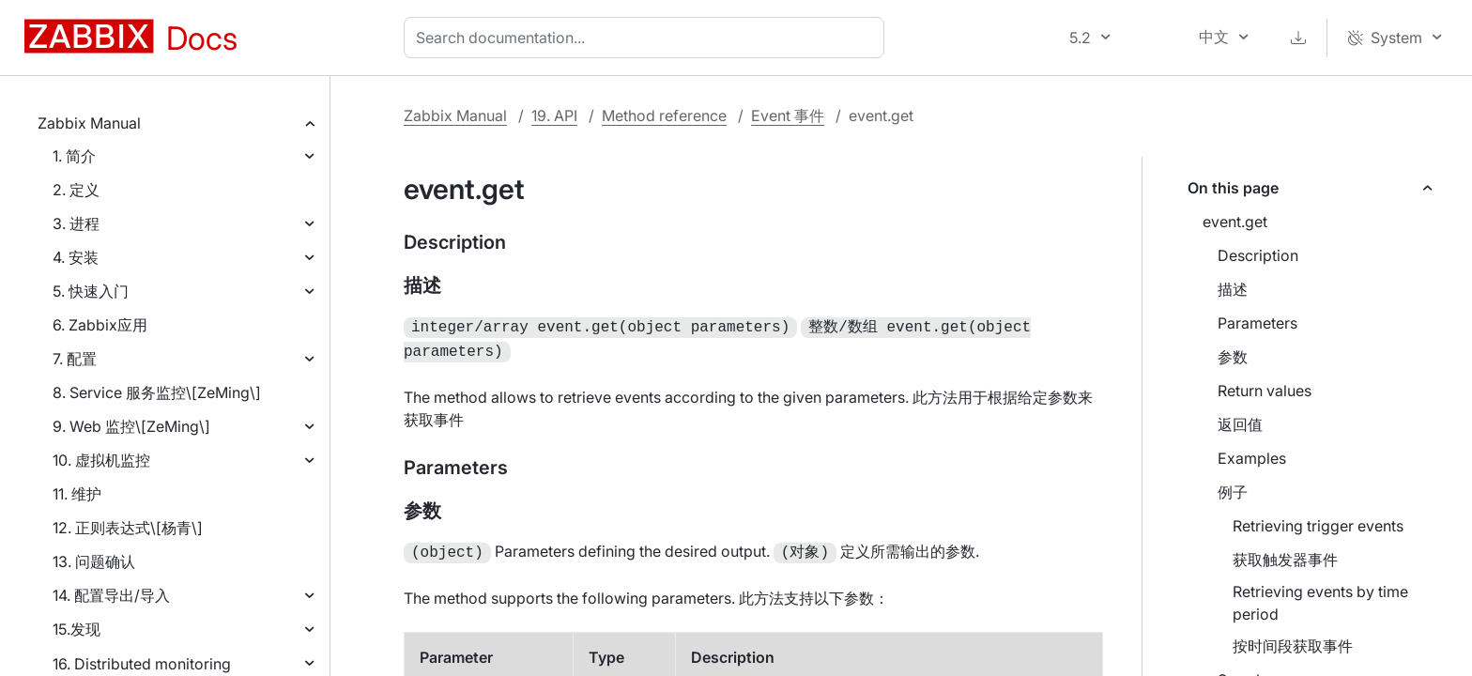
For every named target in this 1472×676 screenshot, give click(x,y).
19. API (554, 115)
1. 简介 (74, 155)
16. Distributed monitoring (142, 663)
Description (1258, 255)
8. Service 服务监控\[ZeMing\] (157, 392)
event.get (1235, 221)
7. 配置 (75, 358)
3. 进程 (76, 223)
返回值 (1240, 424)
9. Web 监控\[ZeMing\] (131, 426)
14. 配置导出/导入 (111, 595)
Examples (1252, 458)
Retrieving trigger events (1318, 525)
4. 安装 (76, 257)
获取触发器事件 (1285, 559)
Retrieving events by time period (1320, 602)
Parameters (1257, 323)
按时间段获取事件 (1293, 646)
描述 (1233, 289)
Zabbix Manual (89, 123)
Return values (1264, 390)
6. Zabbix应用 (100, 324)
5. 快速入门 (91, 291)
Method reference (664, 115)
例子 (1233, 492)
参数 (1233, 356)
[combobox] (648, 37)
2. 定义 (76, 189)
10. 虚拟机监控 (101, 460)
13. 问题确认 (94, 561)
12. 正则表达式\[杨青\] (128, 527)
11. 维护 (77, 493)
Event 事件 (787, 115)
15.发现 (76, 629)
